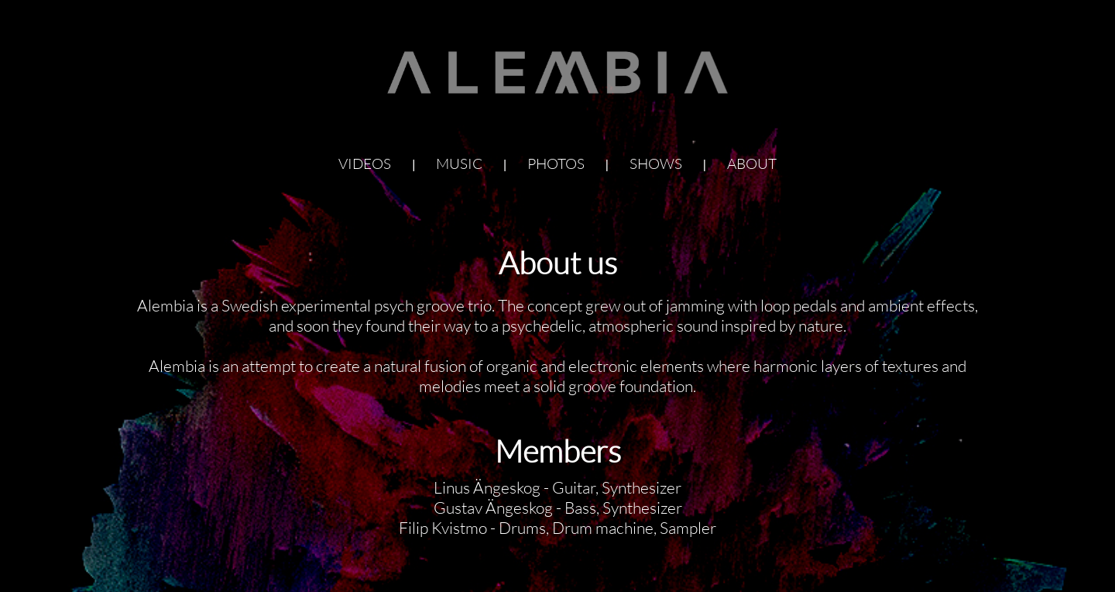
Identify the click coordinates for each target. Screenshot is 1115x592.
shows (656, 161)
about (752, 161)
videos (364, 161)
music (459, 161)
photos (556, 161)
